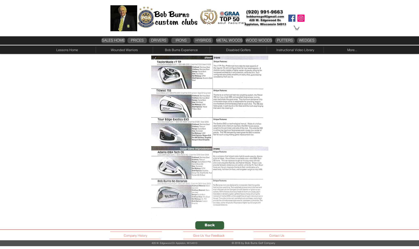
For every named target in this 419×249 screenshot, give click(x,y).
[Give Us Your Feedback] (210, 236)
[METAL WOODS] (229, 40)
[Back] (209, 225)
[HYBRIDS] (203, 40)
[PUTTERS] (285, 40)
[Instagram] (301, 18)
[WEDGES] (306, 40)
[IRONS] (181, 40)
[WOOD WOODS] (258, 40)
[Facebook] (291, 18)
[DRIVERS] (158, 40)
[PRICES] (137, 40)
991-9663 (271, 11)
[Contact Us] (277, 236)
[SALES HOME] (113, 40)
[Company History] (136, 236)
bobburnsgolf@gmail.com (265, 16)
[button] (296, 27)
